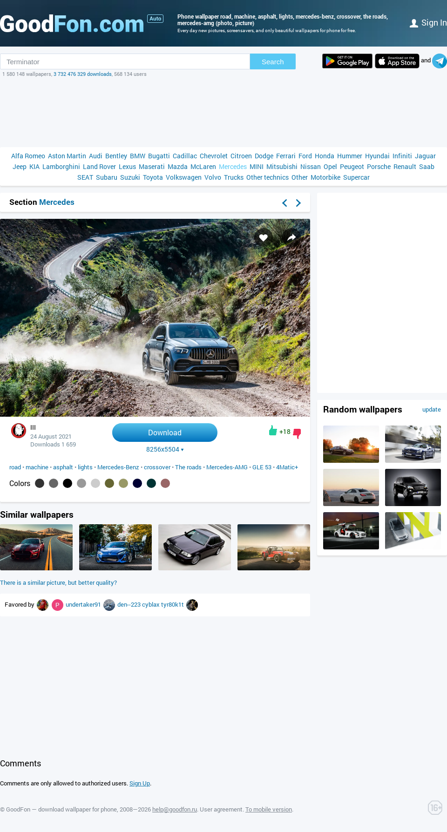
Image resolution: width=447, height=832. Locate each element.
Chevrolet (214, 155)
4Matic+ (287, 467)
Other (299, 177)
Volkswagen (184, 177)
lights (85, 467)
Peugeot (352, 166)
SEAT (85, 177)
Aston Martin (67, 155)
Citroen (241, 155)
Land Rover (99, 166)
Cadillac (185, 155)
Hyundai (377, 155)
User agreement (221, 809)
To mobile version (268, 809)
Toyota (153, 177)
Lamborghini (61, 166)
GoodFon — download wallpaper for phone (61, 809)
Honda (324, 155)
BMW (137, 155)
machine (37, 467)
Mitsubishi (282, 166)
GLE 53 (261, 467)
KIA (34, 166)
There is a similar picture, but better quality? (58, 582)
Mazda (178, 166)
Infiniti (402, 155)
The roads (188, 467)
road (15, 467)
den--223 (129, 604)
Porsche (379, 166)
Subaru (106, 177)
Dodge (264, 155)
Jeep (20, 166)
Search (273, 62)
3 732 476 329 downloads (83, 73)
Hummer (349, 155)
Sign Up (139, 783)
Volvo (212, 177)
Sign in (428, 22)
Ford (305, 155)
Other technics (267, 177)
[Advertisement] (223, 112)
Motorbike (325, 177)
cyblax (151, 604)
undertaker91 (84, 604)
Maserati (152, 166)
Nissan (310, 166)
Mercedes (233, 166)
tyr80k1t (173, 604)
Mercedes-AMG (227, 467)
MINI (257, 166)
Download (165, 432)
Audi (95, 155)
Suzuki (130, 177)
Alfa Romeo (28, 155)
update (431, 409)
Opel (330, 166)
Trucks (234, 177)
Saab (426, 166)
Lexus (127, 166)
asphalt (63, 467)
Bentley (116, 155)
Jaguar (425, 155)
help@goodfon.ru (174, 809)
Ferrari (286, 155)
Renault (404, 166)
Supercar (356, 177)
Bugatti (159, 155)
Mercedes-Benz (118, 467)
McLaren (203, 166)
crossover (157, 467)
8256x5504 (165, 449)
